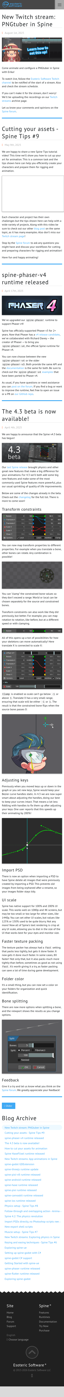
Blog (9, 1317)
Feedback (10, 1079)
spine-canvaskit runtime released (24, 1195)
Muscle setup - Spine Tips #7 (21, 1232)
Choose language (17, 1339)
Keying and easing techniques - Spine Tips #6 (31, 1242)
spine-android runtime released (23, 1179)
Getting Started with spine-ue (22, 1263)
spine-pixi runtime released (21, 1190)
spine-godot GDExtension (19, 1164)
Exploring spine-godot (17, 1279)
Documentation (48, 1321)
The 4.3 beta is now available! (29, 415)
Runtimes (44, 1317)
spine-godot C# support (18, 1258)
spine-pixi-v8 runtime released (22, 1174)
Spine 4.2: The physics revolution (24, 1216)
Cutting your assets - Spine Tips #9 (30, 132)
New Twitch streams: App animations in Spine (31, 1159)
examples (47, 372)
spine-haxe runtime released (21, 1185)
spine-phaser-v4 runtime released (25, 278)
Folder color (13, 978)
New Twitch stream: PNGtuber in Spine (28, 20)
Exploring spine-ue (16, 1247)
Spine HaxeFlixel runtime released (25, 1153)
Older (8, 1105)
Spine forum (9, 111)
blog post (39, 228)
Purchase (44, 1330)
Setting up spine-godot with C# (23, 1252)
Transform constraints (22, 509)
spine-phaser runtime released (22, 1268)
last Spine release (17, 467)
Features (44, 1312)
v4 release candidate (48, 334)
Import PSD (12, 869)
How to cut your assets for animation (26, 1148)
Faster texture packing (22, 941)
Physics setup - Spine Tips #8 (21, 1205)
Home (10, 1312)
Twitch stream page (13, 236)
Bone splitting (15, 1000)
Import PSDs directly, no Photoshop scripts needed (34, 1221)
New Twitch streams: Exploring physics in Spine (32, 1237)
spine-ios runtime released (20, 1200)
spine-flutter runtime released (22, 1273)
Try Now (43, 1326)
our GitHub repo (24, 394)
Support (11, 1326)
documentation (15, 368)
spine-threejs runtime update (21, 1169)
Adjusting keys (15, 780)
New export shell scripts (19, 1226)
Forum (10, 1321)
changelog (25, 497)
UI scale (9, 899)
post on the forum (22, 386)
